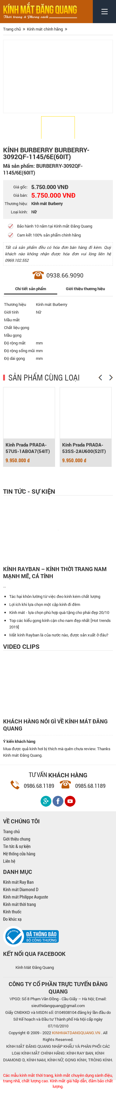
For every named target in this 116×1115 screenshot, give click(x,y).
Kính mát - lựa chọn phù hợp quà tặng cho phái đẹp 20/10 (59, 638)
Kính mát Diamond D (20, 915)
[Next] (111, 378)
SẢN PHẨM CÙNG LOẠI (44, 377)
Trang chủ (11, 857)
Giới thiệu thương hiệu (85, 288)
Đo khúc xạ (12, 945)
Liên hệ (9, 887)
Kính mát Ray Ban (18, 908)
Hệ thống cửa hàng (19, 879)
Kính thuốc (12, 937)
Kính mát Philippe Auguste (25, 922)
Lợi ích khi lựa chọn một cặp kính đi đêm (44, 630)
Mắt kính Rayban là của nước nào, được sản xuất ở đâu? (58, 661)
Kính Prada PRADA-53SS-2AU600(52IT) (84, 448)
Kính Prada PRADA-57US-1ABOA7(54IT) (28, 448)
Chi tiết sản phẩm (30, 288)
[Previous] (100, 378)
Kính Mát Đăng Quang (34, 993)
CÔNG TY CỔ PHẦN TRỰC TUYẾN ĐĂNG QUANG (58, 1013)
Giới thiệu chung (16, 864)
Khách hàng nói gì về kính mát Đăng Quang (55, 751)
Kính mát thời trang (19, 930)
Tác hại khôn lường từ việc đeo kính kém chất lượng (54, 622)
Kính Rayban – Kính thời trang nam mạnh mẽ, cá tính (55, 573)
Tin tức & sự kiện (17, 872)
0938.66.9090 (65, 275)
